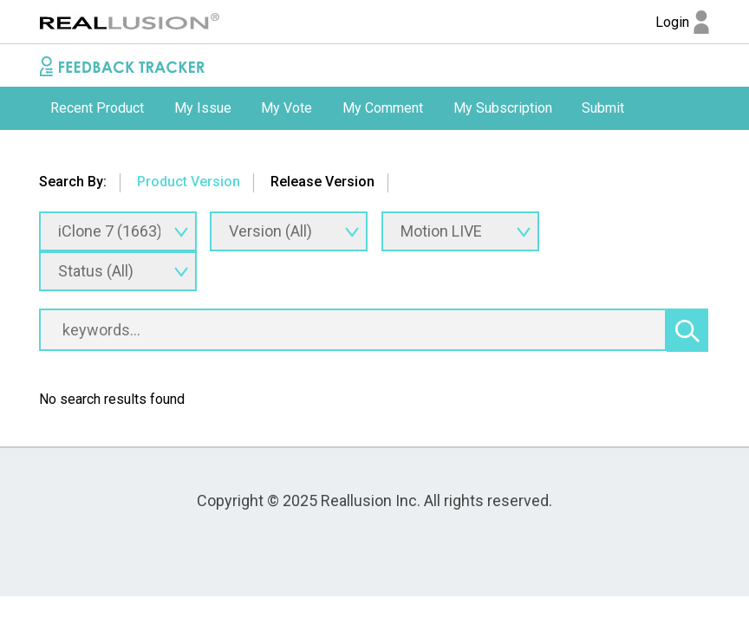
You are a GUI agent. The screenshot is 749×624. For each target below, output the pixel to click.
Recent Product (97, 108)
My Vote (286, 108)
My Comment (382, 108)
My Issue (202, 108)
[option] (97, 108)
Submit (603, 108)
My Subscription (502, 108)
